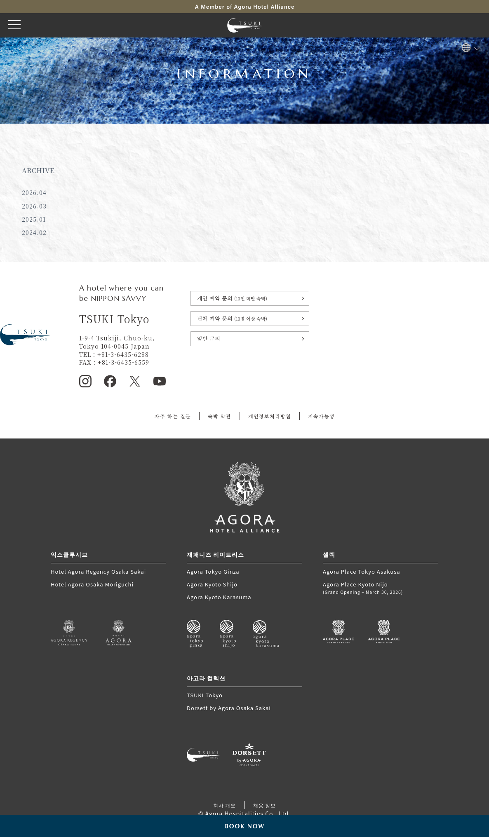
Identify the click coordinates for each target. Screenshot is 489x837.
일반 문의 (208, 338)
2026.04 (34, 192)
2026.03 (34, 206)
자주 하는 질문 (173, 416)
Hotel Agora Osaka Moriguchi (92, 584)
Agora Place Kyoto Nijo (380, 588)
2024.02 (34, 232)
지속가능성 (321, 416)
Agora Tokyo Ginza (213, 571)
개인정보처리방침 (269, 416)
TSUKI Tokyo (205, 695)
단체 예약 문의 (232, 318)
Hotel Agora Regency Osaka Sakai (98, 571)
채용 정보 (264, 805)
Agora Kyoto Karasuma (219, 597)
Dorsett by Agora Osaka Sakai (229, 708)
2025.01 (34, 219)
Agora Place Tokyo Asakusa (361, 571)
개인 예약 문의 (232, 298)
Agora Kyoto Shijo (212, 584)
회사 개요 (224, 805)
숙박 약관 (219, 416)
